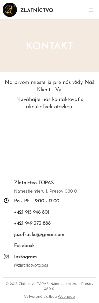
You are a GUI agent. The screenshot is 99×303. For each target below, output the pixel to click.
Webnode (66, 296)
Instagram (25, 257)
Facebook (24, 246)
